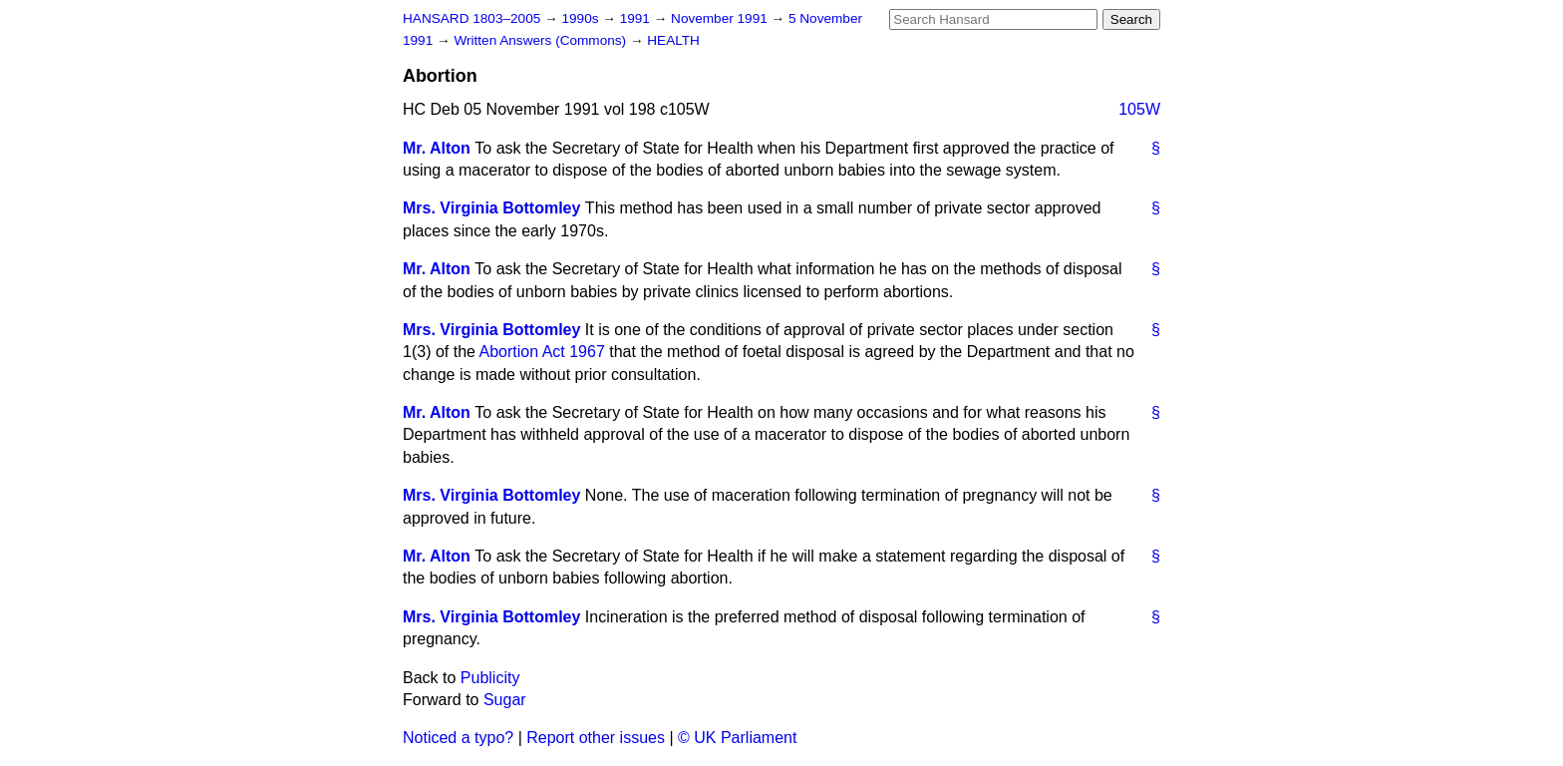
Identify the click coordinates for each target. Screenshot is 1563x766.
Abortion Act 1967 (542, 351)
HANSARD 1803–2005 (471, 18)
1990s (581, 18)
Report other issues (595, 737)
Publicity (490, 677)
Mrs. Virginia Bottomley (491, 207)
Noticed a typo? (458, 737)
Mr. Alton (436, 148)
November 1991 (721, 18)
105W (1139, 109)
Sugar (504, 699)
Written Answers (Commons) (542, 40)
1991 (637, 18)
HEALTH (673, 40)
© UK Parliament (737, 737)
